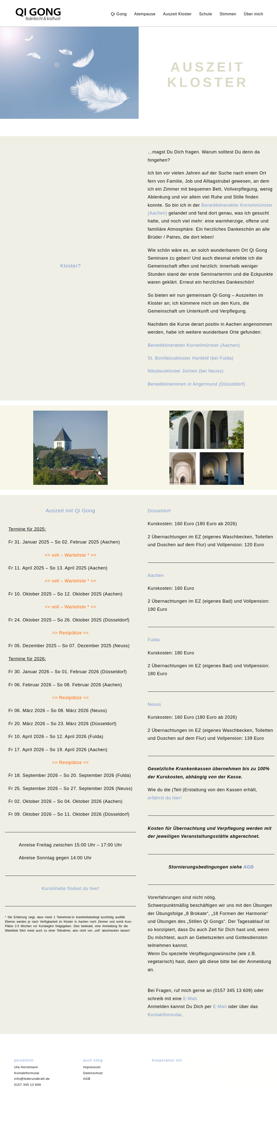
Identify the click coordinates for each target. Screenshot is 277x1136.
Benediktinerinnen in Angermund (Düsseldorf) (196, 384)
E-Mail (220, 1006)
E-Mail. (190, 998)
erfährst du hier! (165, 797)
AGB (248, 866)
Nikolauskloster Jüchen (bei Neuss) (186, 371)
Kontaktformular (165, 1014)
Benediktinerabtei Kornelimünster (237, 205)
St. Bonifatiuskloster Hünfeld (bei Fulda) (191, 358)
